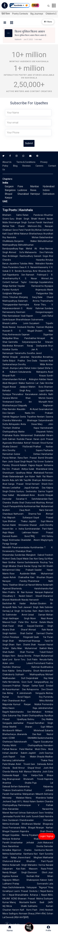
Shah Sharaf (19, 629)
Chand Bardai (23, 566)
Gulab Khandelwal (38, 469)
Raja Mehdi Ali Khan (32, 248)
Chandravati (14, 700)
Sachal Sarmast (35, 633)
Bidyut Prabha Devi (20, 360)
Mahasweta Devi (34, 252)
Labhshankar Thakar (30, 760)
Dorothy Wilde (31, 364)
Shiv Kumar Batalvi (35, 622)
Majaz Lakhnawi (19, 532)
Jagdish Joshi (36, 753)
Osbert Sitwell (34, 596)
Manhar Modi (32, 749)
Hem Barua (17, 656)
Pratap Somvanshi (30, 883)
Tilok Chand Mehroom (23, 226)
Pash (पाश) (38, 910)
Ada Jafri (14, 480)
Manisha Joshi (40, 771)
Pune (20, 186)
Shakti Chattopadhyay (33, 715)
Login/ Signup (46, 836)
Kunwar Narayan (34, 592)
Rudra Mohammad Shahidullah (29, 435)
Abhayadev (14, 424)
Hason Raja (22, 708)
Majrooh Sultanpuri (20, 517)
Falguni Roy (33, 697)
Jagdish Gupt (37, 521)
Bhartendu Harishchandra (30, 588)
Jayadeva (14, 263)
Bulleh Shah (16, 652)
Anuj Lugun (35, 390)
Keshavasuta (14, 334)
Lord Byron (14, 659)
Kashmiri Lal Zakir (35, 383)
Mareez (14, 771)
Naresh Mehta (35, 585)
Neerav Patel (17, 749)
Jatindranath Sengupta (32, 693)
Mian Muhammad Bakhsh (32, 648)
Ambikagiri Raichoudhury (20, 256)
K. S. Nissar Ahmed (34, 278)
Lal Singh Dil (17, 611)
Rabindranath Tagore (27, 741)
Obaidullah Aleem (30, 540)
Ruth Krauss (28, 375)
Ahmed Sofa (16, 252)
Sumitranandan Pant (36, 529)
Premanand (14, 827)
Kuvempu (27, 271)
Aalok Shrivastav (19, 525)
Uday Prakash (24, 570)
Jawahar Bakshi (18, 753)
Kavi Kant (39, 854)
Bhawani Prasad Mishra (30, 898)
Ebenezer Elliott (37, 872)
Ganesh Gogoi (41, 256)
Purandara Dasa (16, 267)
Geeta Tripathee (28, 416)
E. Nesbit (19, 596)
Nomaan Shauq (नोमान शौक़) (32, 913)
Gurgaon (9, 186)
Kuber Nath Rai (37, 476)
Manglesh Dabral (35, 555)
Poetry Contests (20, 13)
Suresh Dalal (38, 816)
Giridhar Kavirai (16, 562)
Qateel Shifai (43, 368)
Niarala (24, 599)
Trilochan (13, 297)
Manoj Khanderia (35, 797)
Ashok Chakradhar (20, 577)
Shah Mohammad (20, 641)
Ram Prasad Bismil (34, 458)
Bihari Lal (23, 585)
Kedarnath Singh (18, 865)
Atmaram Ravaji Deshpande (30, 345)
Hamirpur (35, 193)
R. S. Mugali (22, 331)
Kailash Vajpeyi (27, 465)
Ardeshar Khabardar (27, 839)
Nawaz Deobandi (17, 327)
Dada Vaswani (40, 360)
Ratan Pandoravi (33, 215)
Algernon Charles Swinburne (28, 850)
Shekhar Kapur (25, 428)
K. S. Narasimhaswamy (36, 267)
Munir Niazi (38, 618)
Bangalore (10, 190)
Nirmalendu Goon (17, 682)
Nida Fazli (17, 607)
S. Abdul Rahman (32, 308)
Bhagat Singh (18, 872)
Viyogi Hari (36, 566)
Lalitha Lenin (19, 323)
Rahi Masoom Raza (33, 868)
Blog (15, 166)
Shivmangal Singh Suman (22, 222)
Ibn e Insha (17, 529)
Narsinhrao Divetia (25, 846)
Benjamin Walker (25, 241)
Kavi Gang (39, 558)
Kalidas (42, 379)
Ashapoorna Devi (36, 689)
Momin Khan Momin (28, 398)
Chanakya (20, 551)
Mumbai (34, 186)
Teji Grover (38, 461)
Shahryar (36, 480)
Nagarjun (14, 416)
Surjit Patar (17, 622)
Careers (39, 166)
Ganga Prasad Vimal (19, 484)
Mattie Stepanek (32, 431)
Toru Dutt (26, 659)
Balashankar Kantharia (21, 854)
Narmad (14, 812)
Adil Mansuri (25, 771)
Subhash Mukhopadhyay (30, 674)
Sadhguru (13, 913)
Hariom (15, 910)
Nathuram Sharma (25, 514)
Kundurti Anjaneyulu (28, 289)
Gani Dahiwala (38, 764)
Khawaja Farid (41, 641)
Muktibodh (15, 599)
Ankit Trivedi (23, 764)
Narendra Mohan (23, 237)
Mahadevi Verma (36, 865)
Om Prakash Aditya (17, 469)
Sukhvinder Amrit (16, 614)
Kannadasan (14, 316)
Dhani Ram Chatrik (19, 644)
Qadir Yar (40, 637)
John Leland (21, 663)
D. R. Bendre (15, 271)
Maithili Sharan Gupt (27, 727)
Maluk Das (28, 558)
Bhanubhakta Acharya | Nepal (31, 895)
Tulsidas (23, 263)
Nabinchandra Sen (20, 712)
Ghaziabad (23, 193)
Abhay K (12, 693)
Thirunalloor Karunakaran (25, 394)
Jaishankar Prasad (23, 723)
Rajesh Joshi (36, 316)
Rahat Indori (30, 368)
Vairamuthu (20, 353)
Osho (47, 611)
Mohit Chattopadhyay (27, 745)
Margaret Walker (16, 383)
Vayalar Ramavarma (30, 286)
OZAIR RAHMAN (23, 738)
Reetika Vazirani (35, 327)
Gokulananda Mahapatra (32, 372)
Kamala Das (38, 487)
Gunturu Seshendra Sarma (30, 491)
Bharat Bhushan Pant (30, 861)
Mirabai (12, 566)
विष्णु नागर (38, 536)
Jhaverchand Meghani (29, 857)
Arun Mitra (33, 700)
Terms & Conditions (25, 162)
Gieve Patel (18, 230)
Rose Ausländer (20, 573)
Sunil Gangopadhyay (38, 682)
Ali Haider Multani (25, 603)
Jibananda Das (26, 734)
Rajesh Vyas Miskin (22, 756)
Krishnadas (14, 540)
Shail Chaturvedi (27, 502)
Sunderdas (20, 555)
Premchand (39, 663)
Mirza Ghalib (16, 906)
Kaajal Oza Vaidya (25, 775)
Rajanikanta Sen (16, 274)
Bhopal (8, 193)
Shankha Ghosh (31, 670)
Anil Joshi (26, 816)
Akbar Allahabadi (35, 472)
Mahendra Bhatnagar (25, 420)
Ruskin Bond (20, 536)
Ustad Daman (37, 614)
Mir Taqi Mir (25, 480)
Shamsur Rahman (26, 667)
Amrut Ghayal (26, 768)
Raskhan (13, 585)
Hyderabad (48, 186)
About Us (6, 162)
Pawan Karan (32, 439)
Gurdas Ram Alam (34, 611)
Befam (14, 786)
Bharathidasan (23, 319)
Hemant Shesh (40, 484)
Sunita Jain (23, 349)
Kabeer (43, 880)
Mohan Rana (16, 458)
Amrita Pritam (32, 656)
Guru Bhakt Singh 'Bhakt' (24, 218)
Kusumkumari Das (16, 689)
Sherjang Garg (28, 297)
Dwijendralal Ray (37, 678)
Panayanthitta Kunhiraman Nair (24, 506)
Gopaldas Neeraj (19, 835)
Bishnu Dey (36, 719)
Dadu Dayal (16, 558)
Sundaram (13, 820)
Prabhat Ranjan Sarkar (25, 685)
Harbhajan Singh (19, 618)
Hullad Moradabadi (18, 495)
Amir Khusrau (40, 271)
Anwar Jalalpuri (19, 387)
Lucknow (22, 190)
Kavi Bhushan (37, 577)
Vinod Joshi (42, 768)
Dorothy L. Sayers (25, 450)
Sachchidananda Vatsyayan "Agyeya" (27, 887)
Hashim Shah (17, 633)
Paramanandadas (21, 547)
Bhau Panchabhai (25, 338)
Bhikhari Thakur (18, 521)
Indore (46, 190)
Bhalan (11, 764)
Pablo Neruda (39, 659)
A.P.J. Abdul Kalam (26, 801)
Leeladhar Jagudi (20, 487)
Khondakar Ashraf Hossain (26, 443)
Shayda (40, 756)
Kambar (13, 286)
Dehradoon (48, 193)
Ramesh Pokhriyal (36, 274)
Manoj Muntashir (19, 902)
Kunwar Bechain (22, 876)
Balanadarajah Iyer (19, 476)
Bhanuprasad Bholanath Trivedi (25, 779)
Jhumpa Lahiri (16, 368)
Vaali (23, 316)
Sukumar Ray (14, 715)
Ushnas (22, 812)
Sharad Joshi (37, 525)
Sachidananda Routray (36, 562)
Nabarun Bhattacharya (31, 233)
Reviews (26, 166)
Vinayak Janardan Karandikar (26, 357)
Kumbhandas (36, 547)
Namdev (12, 409)
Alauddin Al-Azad (27, 409)
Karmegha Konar (29, 304)
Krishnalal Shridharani (21, 824)
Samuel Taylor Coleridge (24, 282)
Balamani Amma (28, 301)
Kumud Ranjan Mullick (27, 704)
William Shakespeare (25, 880)
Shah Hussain (38, 644)
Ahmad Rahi (37, 629)
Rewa (33, 190)
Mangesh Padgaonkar (30, 293)
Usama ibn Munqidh (31, 402)
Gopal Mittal (13, 233)
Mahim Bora (36, 387)
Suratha (31, 353)
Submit (29, 143)
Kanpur (8, 197)
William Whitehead (29, 730)
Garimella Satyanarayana (22, 342)
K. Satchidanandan (37, 499)
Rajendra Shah (32, 831)
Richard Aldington (28, 379)
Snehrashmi (17, 790)
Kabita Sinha (15, 670)
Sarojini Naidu (18, 413)
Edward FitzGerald (21, 446)
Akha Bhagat (28, 827)
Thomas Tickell (36, 652)
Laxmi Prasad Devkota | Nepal (30, 891)
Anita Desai (29, 424)
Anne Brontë (37, 495)
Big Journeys (36, 13)
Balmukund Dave (35, 812)
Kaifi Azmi (26, 910)
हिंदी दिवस (6, 13)
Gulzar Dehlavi (27, 454)
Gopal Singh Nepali (23, 461)
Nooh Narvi (34, 510)
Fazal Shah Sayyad (21, 626)
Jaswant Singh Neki (33, 607)
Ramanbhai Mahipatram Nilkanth (26, 794)
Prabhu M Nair (16, 592)
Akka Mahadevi (36, 263)
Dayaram (14, 831)
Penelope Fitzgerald (21, 637)
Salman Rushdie (16, 439)
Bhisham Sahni (12, 215)
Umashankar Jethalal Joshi (26, 842)
